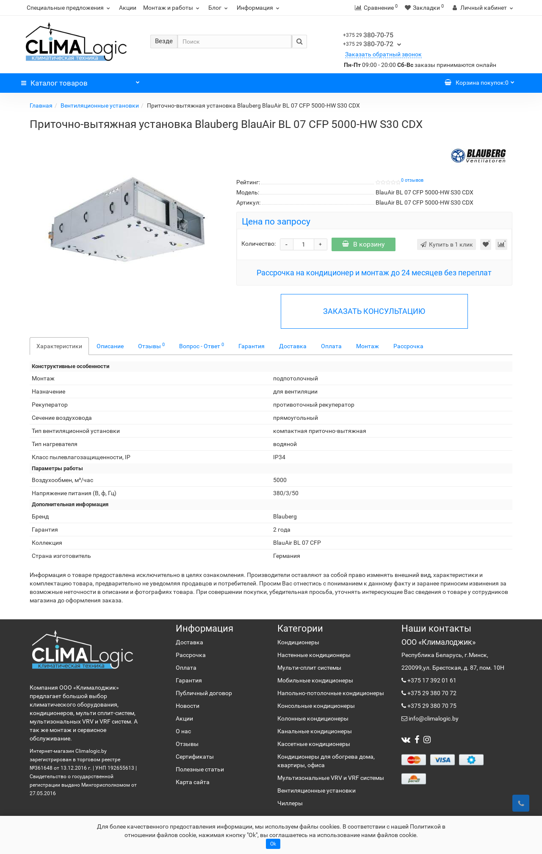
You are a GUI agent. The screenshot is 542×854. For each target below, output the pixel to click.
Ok (273, 844)
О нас (183, 731)
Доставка (293, 346)
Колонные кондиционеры (312, 718)
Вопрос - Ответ (201, 345)
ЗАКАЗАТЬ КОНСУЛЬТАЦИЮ (374, 311)
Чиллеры (290, 803)
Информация (259, 7)
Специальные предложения (69, 7)
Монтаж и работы (172, 7)
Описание (110, 346)
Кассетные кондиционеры (313, 743)
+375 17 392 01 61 (431, 680)
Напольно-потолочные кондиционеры (330, 693)
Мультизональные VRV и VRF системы (330, 777)
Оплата (331, 346)
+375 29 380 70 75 (431, 705)
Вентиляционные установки (100, 105)
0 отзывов (412, 180)
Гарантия (251, 346)
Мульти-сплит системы (309, 667)
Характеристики (59, 346)
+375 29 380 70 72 (431, 693)
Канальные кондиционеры (314, 731)
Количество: (258, 243)
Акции (127, 7)
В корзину (363, 244)
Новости (187, 705)
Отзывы (151, 345)
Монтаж (367, 346)
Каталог (80, 81)
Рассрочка (408, 346)
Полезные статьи (200, 769)
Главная (41, 105)
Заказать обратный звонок (383, 54)
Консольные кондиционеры (316, 705)
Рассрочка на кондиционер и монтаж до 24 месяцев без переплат (374, 272)
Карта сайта (193, 782)
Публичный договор (204, 693)
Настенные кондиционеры (314, 655)
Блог (219, 7)
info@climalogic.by (433, 718)
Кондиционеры (298, 642)
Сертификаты (195, 756)
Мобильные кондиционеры (315, 680)
